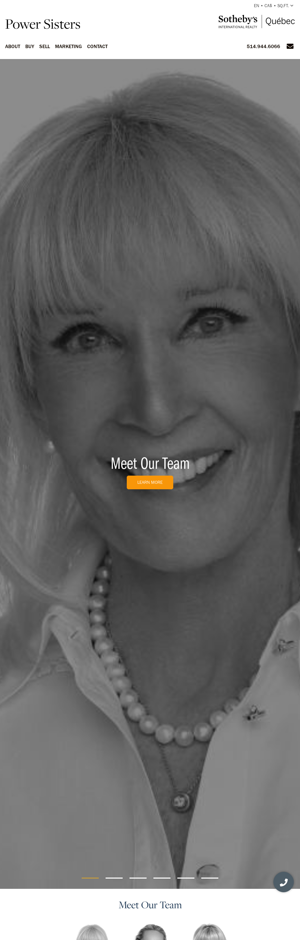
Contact (97, 46)
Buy (29, 46)
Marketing (68, 46)
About (12, 46)
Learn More (150, 482)
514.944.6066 (263, 46)
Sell (44, 46)
